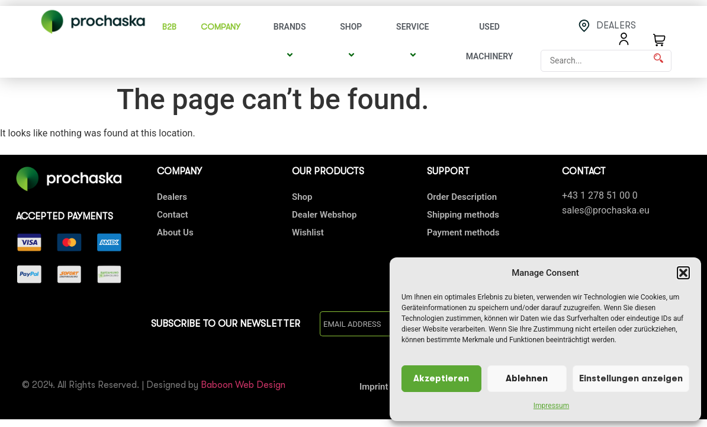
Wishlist (308, 232)
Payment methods (463, 232)
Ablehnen (527, 379)
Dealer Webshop (324, 214)
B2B (169, 26)
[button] (683, 273)
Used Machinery (489, 41)
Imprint (373, 386)
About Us (175, 232)
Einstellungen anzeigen (631, 379)
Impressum (551, 405)
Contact (172, 214)
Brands (292, 41)
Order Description (462, 197)
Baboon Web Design (243, 385)
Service (414, 41)
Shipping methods (463, 214)
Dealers (172, 197)
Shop (352, 41)
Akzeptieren (441, 379)
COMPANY (224, 27)
